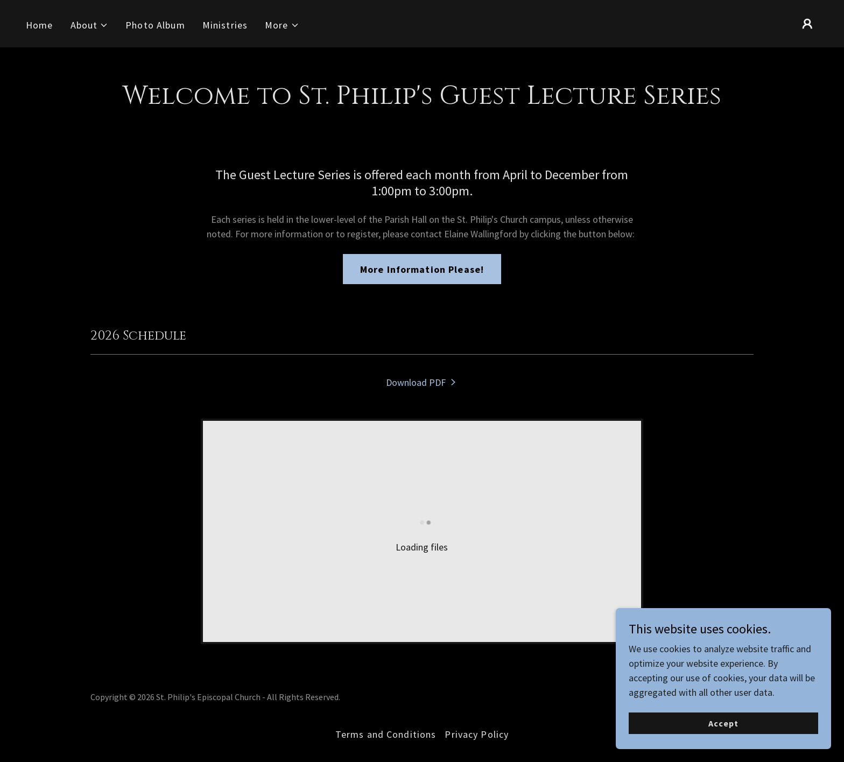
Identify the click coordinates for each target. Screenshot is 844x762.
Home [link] (39, 25)
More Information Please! (422, 269)
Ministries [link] (225, 25)
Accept (723, 745)
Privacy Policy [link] (477, 734)
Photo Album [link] (155, 25)
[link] (422, 382)
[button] (90, 25)
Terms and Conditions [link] (386, 734)
